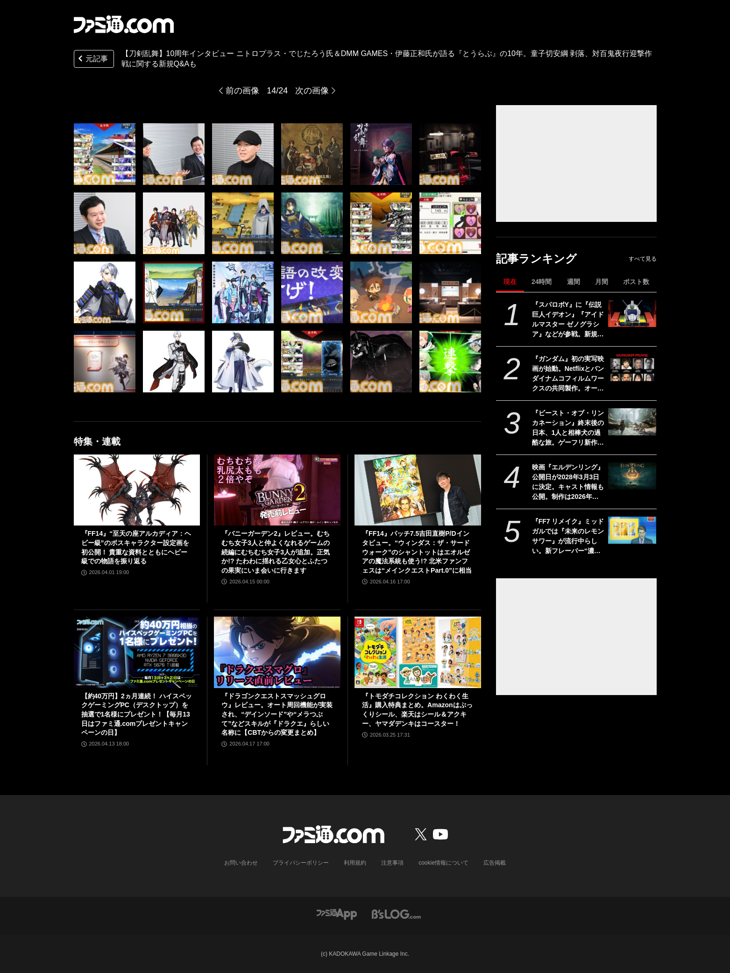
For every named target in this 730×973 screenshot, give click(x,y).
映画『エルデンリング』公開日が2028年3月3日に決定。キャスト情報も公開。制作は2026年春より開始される (568, 482)
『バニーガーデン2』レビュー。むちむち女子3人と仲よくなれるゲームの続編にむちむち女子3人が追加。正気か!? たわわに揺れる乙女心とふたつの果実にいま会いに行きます (275, 552)
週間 (573, 281)
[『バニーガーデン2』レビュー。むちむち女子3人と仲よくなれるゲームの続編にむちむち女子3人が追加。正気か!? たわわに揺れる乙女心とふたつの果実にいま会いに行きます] (277, 490)
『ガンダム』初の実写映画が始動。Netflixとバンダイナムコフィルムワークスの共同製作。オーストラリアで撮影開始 (568, 374)
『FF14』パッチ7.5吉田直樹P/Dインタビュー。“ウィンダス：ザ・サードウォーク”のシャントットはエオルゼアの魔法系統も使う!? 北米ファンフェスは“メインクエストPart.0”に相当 (417, 552)
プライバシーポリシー (301, 862)
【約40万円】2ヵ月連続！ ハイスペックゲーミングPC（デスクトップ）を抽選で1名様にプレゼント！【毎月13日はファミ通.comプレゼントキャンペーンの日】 (136, 714)
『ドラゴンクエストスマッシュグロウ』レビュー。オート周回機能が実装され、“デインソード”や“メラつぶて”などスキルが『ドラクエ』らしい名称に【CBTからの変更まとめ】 (277, 714)
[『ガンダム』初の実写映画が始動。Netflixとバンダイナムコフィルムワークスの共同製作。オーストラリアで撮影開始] (632, 367)
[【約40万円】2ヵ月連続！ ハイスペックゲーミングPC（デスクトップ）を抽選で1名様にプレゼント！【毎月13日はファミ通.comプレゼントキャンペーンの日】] (137, 652)
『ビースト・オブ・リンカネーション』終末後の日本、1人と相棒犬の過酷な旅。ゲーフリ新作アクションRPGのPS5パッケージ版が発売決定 (568, 428)
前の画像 (242, 90)
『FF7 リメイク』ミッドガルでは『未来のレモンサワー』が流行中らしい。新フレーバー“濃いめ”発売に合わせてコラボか (568, 537)
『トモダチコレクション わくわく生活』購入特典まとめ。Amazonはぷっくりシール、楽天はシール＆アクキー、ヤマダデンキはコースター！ (417, 709)
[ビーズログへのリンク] (396, 913)
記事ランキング (536, 258)
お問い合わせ (241, 862)
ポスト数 (636, 281)
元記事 (92, 59)
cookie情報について (443, 862)
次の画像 (312, 90)
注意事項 (392, 862)
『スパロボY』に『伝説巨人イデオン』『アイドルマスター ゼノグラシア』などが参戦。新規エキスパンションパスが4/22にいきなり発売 (568, 320)
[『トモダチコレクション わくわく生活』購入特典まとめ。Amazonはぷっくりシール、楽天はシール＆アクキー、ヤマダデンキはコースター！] (417, 652)
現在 (510, 281)
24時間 (542, 281)
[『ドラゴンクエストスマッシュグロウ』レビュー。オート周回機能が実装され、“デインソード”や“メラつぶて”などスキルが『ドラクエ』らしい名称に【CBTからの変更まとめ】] (277, 652)
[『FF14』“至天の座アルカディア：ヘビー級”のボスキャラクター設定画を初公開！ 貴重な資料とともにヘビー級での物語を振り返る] (137, 490)
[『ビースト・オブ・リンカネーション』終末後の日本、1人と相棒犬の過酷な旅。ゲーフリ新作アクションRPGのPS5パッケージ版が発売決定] (632, 421)
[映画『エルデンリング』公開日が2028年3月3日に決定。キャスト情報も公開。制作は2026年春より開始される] (632, 476)
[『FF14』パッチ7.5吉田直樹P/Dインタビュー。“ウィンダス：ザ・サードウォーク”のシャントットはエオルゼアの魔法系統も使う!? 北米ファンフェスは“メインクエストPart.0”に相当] (417, 490)
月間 (601, 281)
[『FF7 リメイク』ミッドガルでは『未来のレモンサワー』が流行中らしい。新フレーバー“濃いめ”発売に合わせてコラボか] (632, 530)
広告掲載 (494, 862)
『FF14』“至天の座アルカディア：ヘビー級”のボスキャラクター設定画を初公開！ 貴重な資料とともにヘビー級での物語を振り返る (136, 547)
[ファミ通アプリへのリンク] (337, 913)
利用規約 (355, 862)
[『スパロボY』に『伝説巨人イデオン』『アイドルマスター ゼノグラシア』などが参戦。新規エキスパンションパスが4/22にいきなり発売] (632, 313)
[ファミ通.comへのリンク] (124, 24)
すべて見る (643, 259)
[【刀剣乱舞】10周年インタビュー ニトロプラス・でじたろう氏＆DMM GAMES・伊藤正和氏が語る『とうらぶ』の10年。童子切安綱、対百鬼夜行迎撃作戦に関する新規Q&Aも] (104, 154)
